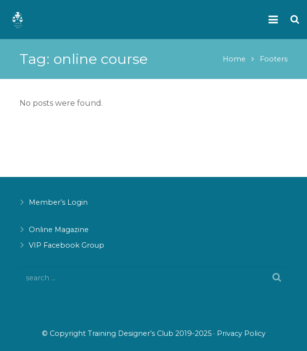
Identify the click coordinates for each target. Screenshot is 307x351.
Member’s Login (58, 202)
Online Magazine (59, 229)
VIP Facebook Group (66, 245)
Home (234, 59)
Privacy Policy (241, 333)
